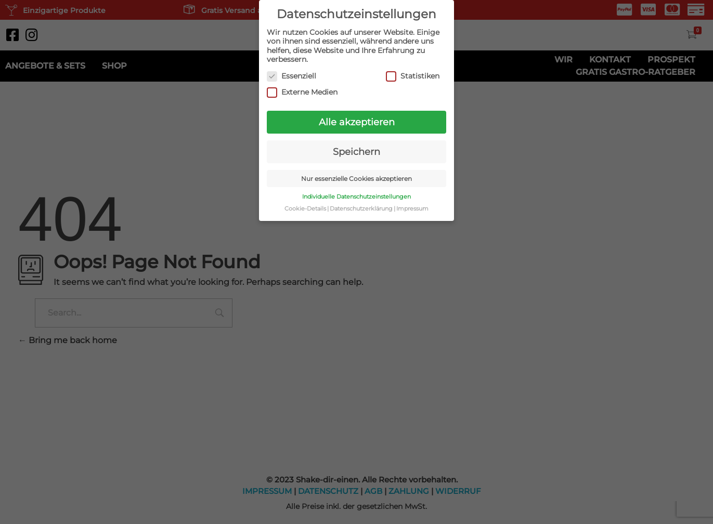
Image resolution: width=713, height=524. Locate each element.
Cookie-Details (305, 208)
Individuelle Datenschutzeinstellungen (356, 196)
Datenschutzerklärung (361, 208)
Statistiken (412, 76)
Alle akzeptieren (357, 121)
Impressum (412, 208)
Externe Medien (302, 92)
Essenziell (291, 76)
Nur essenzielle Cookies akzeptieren (356, 178)
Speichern (356, 151)
